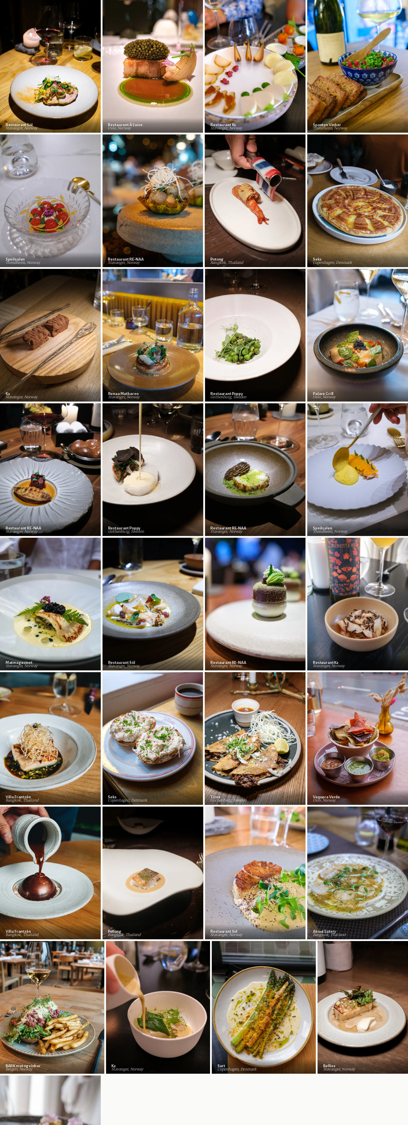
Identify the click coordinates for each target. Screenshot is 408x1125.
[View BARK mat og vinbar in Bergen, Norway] (52, 1007)
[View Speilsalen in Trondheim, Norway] (50, 200)
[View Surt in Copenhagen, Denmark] (264, 1007)
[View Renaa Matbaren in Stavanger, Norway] (153, 335)
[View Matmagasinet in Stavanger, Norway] (50, 604)
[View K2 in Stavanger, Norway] (50, 335)
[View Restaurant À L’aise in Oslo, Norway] (153, 66)
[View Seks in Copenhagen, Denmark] (153, 738)
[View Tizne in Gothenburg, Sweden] (255, 738)
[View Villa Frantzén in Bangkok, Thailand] (50, 738)
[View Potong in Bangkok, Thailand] (255, 200)
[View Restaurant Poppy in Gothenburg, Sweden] (255, 335)
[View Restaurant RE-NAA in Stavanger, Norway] (153, 200)
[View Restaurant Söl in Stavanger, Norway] (50, 66)
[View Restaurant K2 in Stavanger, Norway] (255, 66)
